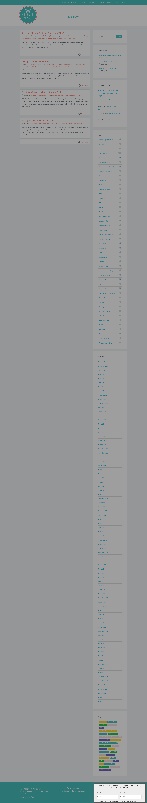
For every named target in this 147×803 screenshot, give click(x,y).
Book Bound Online (109, 763)
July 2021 (101, 374)
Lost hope (62, 67)
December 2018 (103, 498)
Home (64, 2)
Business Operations (105, 171)
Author (44, 64)
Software (102, 329)
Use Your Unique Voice (69, 38)
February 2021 (102, 395)
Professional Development (107, 293)
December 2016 (103, 598)
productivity (103, 724)
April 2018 (101, 532)
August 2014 (102, 693)
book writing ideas (48, 36)
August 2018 (102, 515)
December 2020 (103, 403)
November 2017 (103, 552)
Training (83, 2)
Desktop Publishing (105, 189)
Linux (100, 253)
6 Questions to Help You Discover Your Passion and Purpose (110, 55)
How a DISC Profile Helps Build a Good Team (110, 62)
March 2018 (101, 536)
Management (103, 257)
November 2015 (103, 635)
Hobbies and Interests (106, 234)
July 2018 (101, 519)
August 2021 (102, 370)
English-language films (105, 769)
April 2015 (101, 660)
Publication (63, 123)
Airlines (101, 144)
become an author (115, 739)
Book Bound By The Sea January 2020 (109, 742)
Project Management (105, 298)
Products (109, 2)
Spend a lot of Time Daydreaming (74, 67)
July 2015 (101, 652)
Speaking (92, 2)
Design (101, 185)
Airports (101, 149)
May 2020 (101, 432)
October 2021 (102, 362)
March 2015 (101, 664)
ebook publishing (60, 95)
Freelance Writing (104, 216)
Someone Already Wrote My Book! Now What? (43, 33)
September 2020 (103, 416)
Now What (56, 36)
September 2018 (103, 511)
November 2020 (103, 407)
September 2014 (103, 689)
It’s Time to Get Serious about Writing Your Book (46, 67)
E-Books (101, 203)
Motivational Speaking (106, 271)
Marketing (102, 262)
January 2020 (102, 445)
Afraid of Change (37, 64)
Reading (101, 307)
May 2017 (101, 577)
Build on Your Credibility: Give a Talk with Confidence (110, 68)
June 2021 (101, 378)
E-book (54, 95)
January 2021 (102, 399)
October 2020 (102, 412)
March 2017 (101, 585)
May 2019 (101, 478)
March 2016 (101, 623)
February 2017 (102, 590)
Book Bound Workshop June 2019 (108, 730)
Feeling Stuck (78, 64)
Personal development (105, 745)
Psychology (102, 754)
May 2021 (101, 383)
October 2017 (102, 556)
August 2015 (102, 648)
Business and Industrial (106, 167)
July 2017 (101, 569)
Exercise (101, 212)
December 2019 (103, 449)
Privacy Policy (122, 792)
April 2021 (101, 387)
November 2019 (103, 453)
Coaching (101, 2)
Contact (123, 2)
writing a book (103, 733)
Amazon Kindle (37, 95)
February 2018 (102, 540)
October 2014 (102, 685)
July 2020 (101, 424)
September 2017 (103, 561)
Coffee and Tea (103, 180)
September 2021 (103, 366)
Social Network (103, 325)
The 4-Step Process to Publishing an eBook (41, 92)
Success (101, 334)
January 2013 (102, 697)
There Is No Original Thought (44, 38)
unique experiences (58, 38)
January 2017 (102, 594)
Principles (102, 284)
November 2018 (103, 503)
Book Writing (103, 153)
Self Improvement (104, 311)
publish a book (77, 95)
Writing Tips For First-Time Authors (38, 120)
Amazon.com (44, 95)
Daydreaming (70, 64)
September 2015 (103, 643)
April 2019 (101, 482)
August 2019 (102, 465)
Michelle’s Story (73, 2)
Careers (101, 176)
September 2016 (103, 606)
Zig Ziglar (116, 760)
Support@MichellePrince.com (74, 791)
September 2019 (103, 461)
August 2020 (102, 420)
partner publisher (114, 766)
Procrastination (111, 754)
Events (101, 207)
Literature (56, 123)
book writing (39, 36)
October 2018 (102, 507)
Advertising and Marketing (107, 140)
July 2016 (101, 610)
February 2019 (102, 490)
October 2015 (102, 639)
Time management (104, 757)
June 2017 (101, 573)
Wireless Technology (105, 343)
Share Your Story (112, 721)
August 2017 (102, 565)
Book (34, 36)
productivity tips (112, 724)
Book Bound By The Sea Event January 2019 (110, 736)
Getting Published (104, 221)
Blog (116, 2)
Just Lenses (101, 90)
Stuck (84, 67)
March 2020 (101, 436)
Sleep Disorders (104, 320)
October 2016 (102, 602)
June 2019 (101, 474)
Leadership (102, 248)
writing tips (80, 123)
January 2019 (102, 494)
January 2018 (102, 544)
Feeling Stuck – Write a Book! (35, 61)
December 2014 (103, 677)
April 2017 (101, 581)
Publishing (69, 123)
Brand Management (105, 162)
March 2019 (101, 486)
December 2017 (103, 548)
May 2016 (101, 614)
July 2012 (101, 701)
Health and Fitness (105, 225)
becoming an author (105, 739)
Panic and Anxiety (104, 275)
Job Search (102, 243)
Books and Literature (105, 158)
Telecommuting (104, 338)
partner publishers (104, 766)
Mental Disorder (104, 266)
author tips (35, 123)
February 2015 (102, 668)
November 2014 (103, 681)
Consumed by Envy (62, 64)
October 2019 (102, 457)
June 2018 (101, 523)
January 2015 (102, 672)
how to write (69, 95)
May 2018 (101, 527)
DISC (100, 194)
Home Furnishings (104, 239)
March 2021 (101, 391)
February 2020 (102, 440)
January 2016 (102, 627)
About (115, 792)
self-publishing (103, 316)
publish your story (104, 751)
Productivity (102, 289)
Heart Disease (103, 230)
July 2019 (101, 469)
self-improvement (112, 733)
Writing (23, 69)
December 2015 (103, 631)
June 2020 (101, 428)
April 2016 (101, 619)
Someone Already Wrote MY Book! (69, 36)
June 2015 (101, 656)
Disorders (102, 198)
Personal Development (106, 280)
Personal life (113, 751)
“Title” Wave (112, 120)
